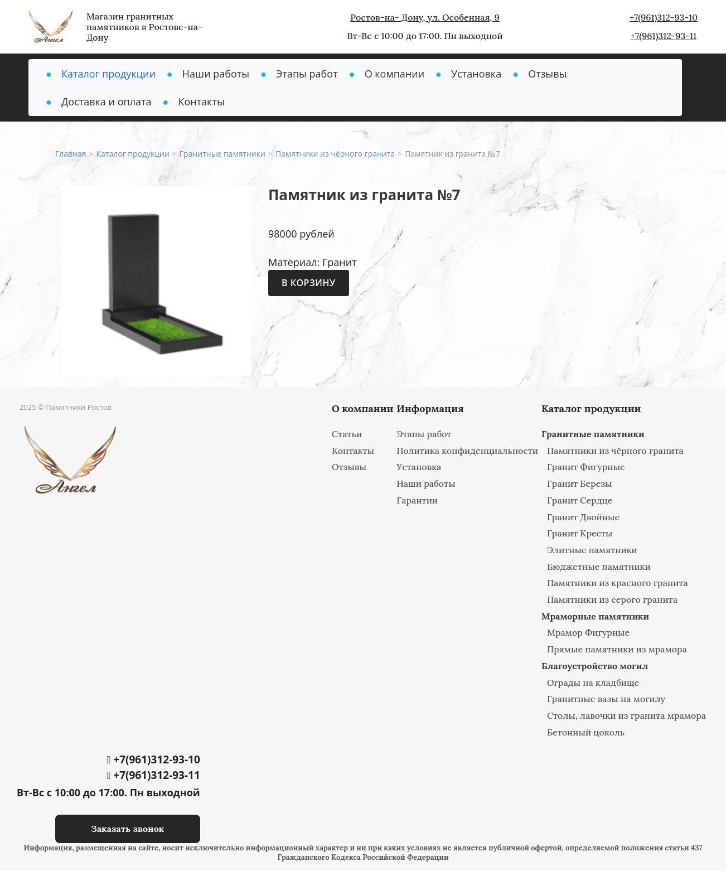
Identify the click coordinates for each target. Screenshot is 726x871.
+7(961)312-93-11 (663, 35)
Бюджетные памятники (599, 566)
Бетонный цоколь (586, 732)
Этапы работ (307, 73)
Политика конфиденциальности (467, 450)
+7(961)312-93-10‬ (664, 17)
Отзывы (547, 73)
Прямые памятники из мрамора (617, 649)
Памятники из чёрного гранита (615, 450)
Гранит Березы (579, 483)
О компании (394, 73)
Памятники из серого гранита (612, 599)
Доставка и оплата (106, 101)
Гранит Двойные (583, 516)
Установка (476, 73)
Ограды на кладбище (593, 682)
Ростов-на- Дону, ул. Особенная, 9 (425, 17)
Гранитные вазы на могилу (606, 698)
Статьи (347, 433)
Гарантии (417, 500)
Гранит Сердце (580, 500)
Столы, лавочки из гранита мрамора (626, 715)
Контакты (201, 101)
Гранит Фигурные (586, 466)
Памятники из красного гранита (617, 582)
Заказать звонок (127, 828)
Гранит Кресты (580, 533)
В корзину (309, 283)
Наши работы (215, 73)
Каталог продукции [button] (108, 73)
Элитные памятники (592, 549)
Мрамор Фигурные (588, 632)
